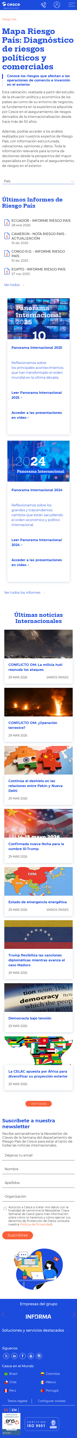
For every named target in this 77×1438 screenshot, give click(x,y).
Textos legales (18, 1401)
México (51, 1382)
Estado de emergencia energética (37, 902)
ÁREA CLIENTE (57, 4)
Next (75, 1315)
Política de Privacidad (35, 1224)
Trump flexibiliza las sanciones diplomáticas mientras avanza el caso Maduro (36, 960)
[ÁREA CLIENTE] (71, 5)
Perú (12, 1390)
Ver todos (12, 285)
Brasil (13, 1374)
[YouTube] (31, 1356)
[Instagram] (39, 1356)
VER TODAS (38, 1103)
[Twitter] (6, 1356)
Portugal (52, 1390)
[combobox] (38, 181)
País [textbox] (7, 181)
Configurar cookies (52, 1401)
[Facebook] (23, 1356)
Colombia (53, 1374)
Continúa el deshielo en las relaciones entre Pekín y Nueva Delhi (35, 786)
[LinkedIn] (14, 1356)
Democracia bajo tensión (29, 1018)
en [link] (14, 1410)
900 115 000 (42, 4)
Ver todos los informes (22, 593)
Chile (12, 1382)
